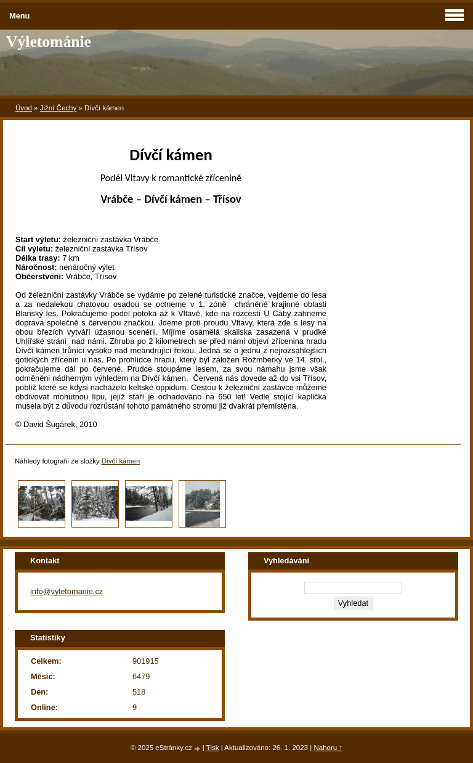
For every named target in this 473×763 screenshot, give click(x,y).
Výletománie (48, 42)
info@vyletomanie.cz (66, 591)
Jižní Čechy (58, 108)
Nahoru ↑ (327, 747)
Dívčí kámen (121, 461)
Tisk (212, 747)
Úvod (23, 108)
